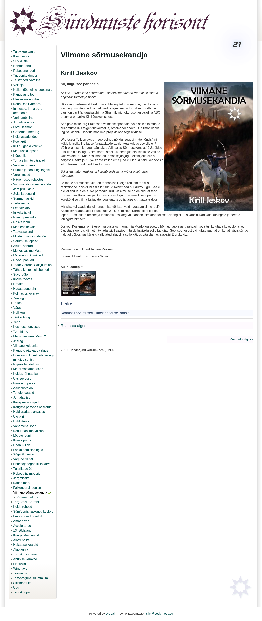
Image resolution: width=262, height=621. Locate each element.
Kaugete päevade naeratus (32, 407)
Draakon (19, 284)
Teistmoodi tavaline (26, 80)
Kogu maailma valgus (28, 430)
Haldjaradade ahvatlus (29, 411)
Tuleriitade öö (22, 468)
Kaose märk (21, 483)
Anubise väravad (25, 559)
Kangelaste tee (24, 94)
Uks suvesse (22, 378)
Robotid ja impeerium (28, 473)
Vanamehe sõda (24, 426)
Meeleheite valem (25, 227)
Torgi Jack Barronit (26, 502)
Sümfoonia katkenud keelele (33, 511)
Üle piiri (18, 416)
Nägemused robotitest (28, 179)
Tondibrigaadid (23, 392)
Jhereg (18, 341)
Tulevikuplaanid (24, 51)
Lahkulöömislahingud (28, 450)
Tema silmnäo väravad (29, 160)
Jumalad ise (21, 397)
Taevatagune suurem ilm (30, 578)
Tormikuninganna (25, 554)
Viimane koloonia (25, 345)
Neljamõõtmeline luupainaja (32, 89)
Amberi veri (21, 521)
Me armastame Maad (28, 369)
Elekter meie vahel (26, 99)
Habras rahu (22, 66)
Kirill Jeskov (79, 73)
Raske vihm (21, 222)
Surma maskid (23, 198)
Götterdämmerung (26, 132)
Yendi (17, 322)
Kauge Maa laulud (26, 535)
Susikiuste (20, 61)
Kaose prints (22, 440)
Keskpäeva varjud (26, 402)
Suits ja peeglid (24, 193)
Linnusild (19, 564)
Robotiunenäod (24, 70)
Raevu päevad (23, 260)
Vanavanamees (24, 165)
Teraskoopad (22, 592)
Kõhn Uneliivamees (27, 104)
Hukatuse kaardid (25, 544)
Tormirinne (20, 331)
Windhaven (21, 568)
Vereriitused (21, 174)
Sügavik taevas (24, 454)
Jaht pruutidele (23, 189)
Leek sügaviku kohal (27, 516)
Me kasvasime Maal (27, 250)
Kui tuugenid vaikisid (27, 146)
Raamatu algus (27, 497)
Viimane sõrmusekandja (30, 492)
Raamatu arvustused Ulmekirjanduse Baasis (95, 313)
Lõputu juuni (22, 435)
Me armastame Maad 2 (29, 336)
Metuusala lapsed (25, 151)
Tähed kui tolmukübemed (31, 269)
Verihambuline (23, 117)
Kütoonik (19, 155)
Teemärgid (20, 573)
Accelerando (22, 525)
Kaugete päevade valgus (30, 350)
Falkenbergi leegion (27, 487)
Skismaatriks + (23, 583)
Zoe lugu (19, 298)
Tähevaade (21, 203)
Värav (17, 307)
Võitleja (18, 85)
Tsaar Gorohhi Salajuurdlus (32, 265)
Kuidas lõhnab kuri (26, 373)
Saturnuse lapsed (25, 241)
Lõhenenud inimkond (28, 255)
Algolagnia (20, 549)
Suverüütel (21, 274)
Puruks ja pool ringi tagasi (31, 170)
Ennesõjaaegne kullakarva (32, 464)
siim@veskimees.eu (159, 613)
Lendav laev (21, 208)
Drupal (110, 613)
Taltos (17, 303)
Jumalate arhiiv (24, 122)
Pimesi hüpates (24, 383)
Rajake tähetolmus (26, 364)
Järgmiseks (21, 478)
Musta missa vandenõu (29, 236)
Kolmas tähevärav (26, 293)
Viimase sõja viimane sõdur (32, 184)
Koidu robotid (22, 506)
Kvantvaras (21, 56)
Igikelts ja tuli (22, 212)
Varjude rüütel (23, 459)
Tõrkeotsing (21, 317)
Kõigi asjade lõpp (25, 136)
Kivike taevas (22, 279)
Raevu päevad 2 (25, 217)
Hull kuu (19, 312)
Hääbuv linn (21, 445)
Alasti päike (21, 540)
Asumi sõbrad (23, 246)
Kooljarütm (20, 141)
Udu (16, 587)
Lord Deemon (23, 127)
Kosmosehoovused (26, 326)
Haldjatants (21, 421)
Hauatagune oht (24, 288)
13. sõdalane (22, 530)
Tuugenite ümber (25, 75)
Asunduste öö (23, 388)
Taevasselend (23, 231)
